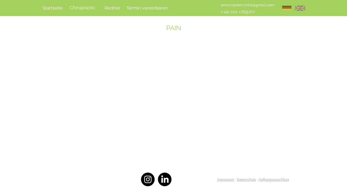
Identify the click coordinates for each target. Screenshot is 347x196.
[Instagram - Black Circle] (148, 179)
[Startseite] (52, 8)
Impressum (225, 179)
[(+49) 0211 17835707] (238, 12)
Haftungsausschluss (274, 179)
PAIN (173, 28)
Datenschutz (246, 179)
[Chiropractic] (82, 7)
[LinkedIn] (164, 179)
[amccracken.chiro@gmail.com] (248, 5)
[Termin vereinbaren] (147, 8)
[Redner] (112, 8)
